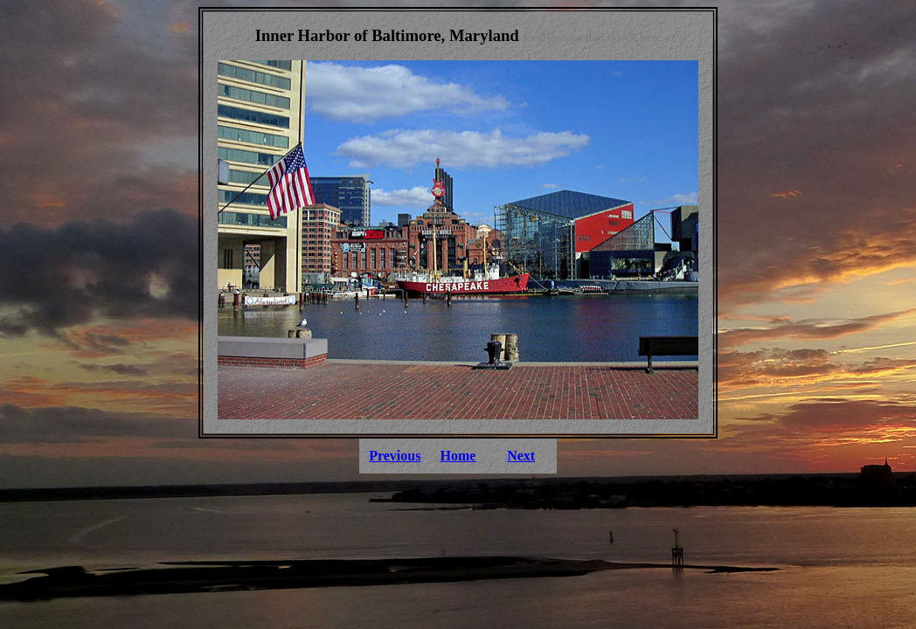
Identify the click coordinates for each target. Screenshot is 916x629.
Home (458, 455)
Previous (394, 455)
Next (521, 455)
